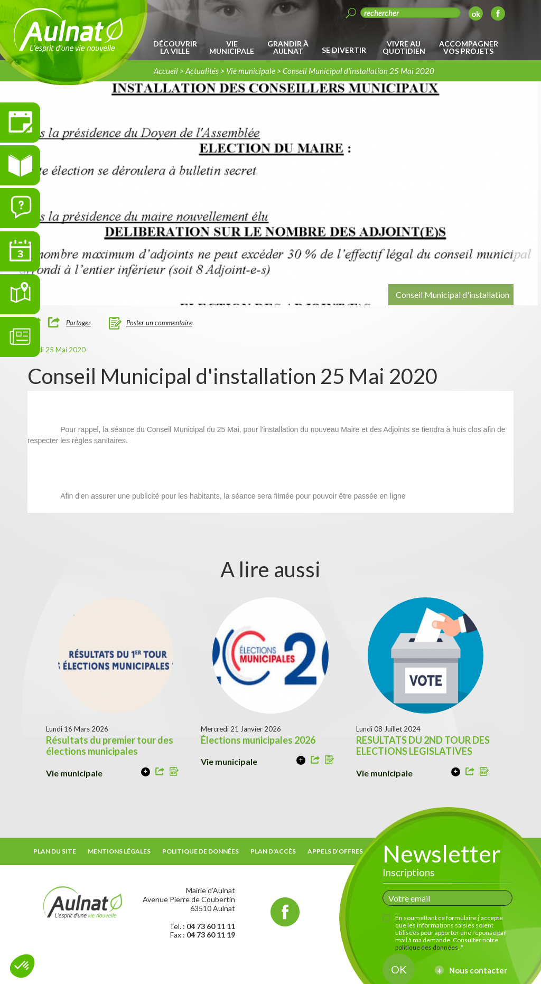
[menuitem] (176, 47)
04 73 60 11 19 (210, 934)
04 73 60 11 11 (210, 926)
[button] (22, 966)
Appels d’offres (335, 851)
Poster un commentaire (159, 322)
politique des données (426, 947)
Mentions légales (119, 851)
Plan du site (54, 851)
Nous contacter (478, 970)
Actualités (202, 71)
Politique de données (200, 851)
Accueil (166, 71)
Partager (78, 322)
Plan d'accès (273, 851)
